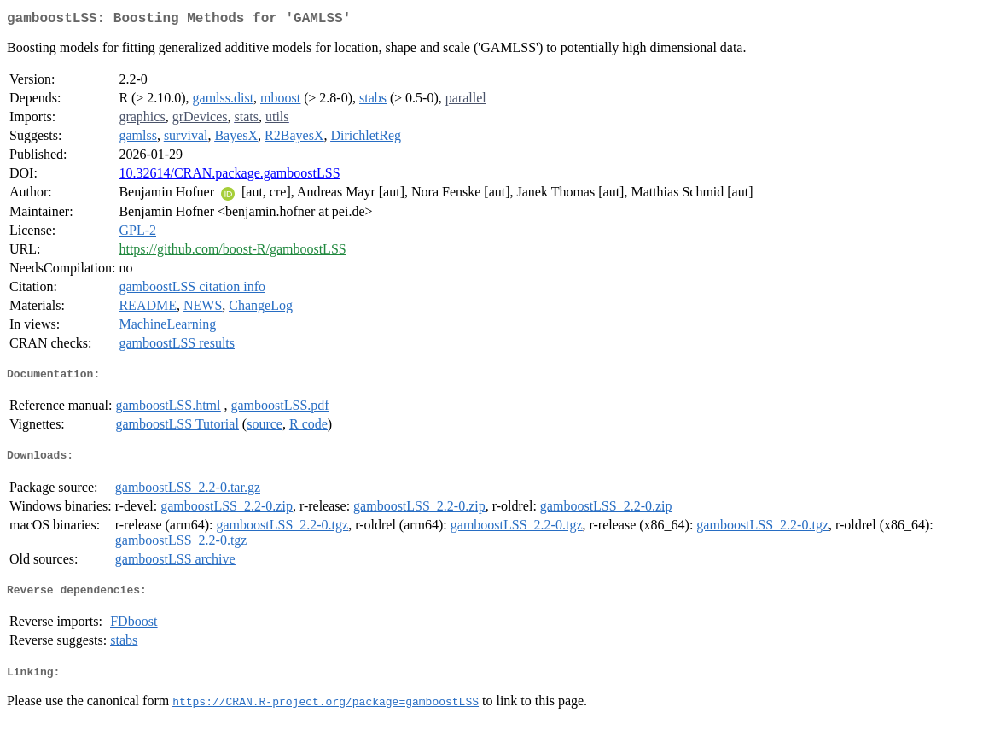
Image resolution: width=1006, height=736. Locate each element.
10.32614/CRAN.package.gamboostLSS (229, 176)
